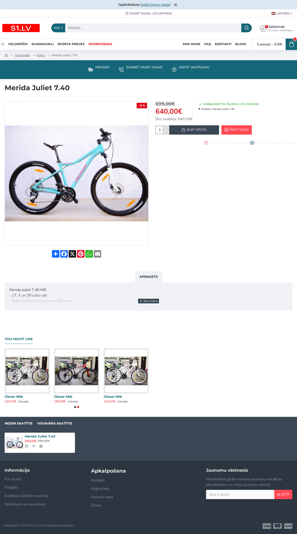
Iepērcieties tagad (155, 4)
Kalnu (41, 55)
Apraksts (148, 274)
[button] (75, 407)
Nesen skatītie (18, 423)
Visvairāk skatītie (54, 423)
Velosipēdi (22, 55)
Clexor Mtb (14, 397)
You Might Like (19, 339)
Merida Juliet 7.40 (40, 436)
